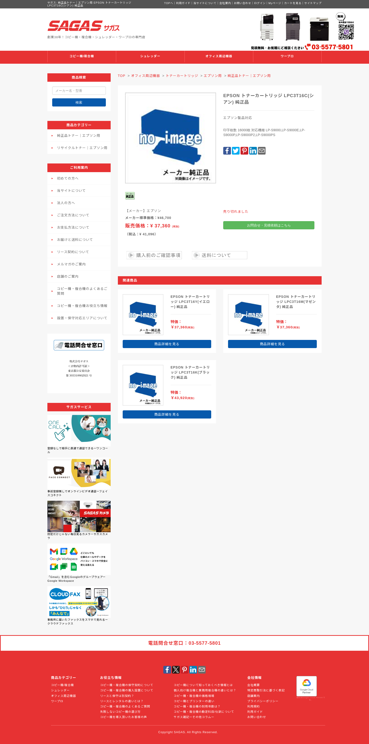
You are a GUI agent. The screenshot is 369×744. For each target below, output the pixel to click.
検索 (79, 102)
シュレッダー (150, 56)
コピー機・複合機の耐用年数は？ (197, 706)
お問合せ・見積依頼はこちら (269, 225)
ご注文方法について (73, 215)
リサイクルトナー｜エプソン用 (82, 148)
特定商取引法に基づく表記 (266, 690)
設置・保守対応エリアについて (82, 318)
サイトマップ (313, 3)
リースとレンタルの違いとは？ (122, 701)
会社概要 (253, 685)
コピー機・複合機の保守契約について (126, 685)
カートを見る (292, 3)
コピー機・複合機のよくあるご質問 (82, 291)
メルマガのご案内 (71, 264)
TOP (121, 76)
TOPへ (168, 3)
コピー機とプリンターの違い (194, 701)
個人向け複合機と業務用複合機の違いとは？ (205, 690)
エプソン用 (213, 76)
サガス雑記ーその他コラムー (194, 717)
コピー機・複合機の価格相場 (194, 696)
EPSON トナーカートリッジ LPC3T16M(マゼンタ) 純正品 (296, 302)
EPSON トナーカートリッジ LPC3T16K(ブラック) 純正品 (190, 372)
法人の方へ (66, 203)
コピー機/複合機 (82, 56)
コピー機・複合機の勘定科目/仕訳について (204, 711)
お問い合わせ (242, 3)
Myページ (274, 3)
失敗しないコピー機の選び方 (120, 711)
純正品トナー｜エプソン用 (78, 136)
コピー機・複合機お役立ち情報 (82, 306)
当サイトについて (204, 3)
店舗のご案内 (68, 276)
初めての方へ (68, 178)
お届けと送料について (75, 240)
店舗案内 (253, 696)
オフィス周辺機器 (218, 56)
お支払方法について (73, 227)
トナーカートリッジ (182, 76)
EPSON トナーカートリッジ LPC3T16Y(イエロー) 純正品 (190, 302)
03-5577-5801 (205, 643)
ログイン (260, 3)
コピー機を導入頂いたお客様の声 (123, 717)
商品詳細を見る (166, 344)
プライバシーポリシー (263, 701)
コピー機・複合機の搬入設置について (126, 690)
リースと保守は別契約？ (117, 696)
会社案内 (225, 3)
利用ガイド (183, 3)
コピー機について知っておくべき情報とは (203, 685)
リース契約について (73, 252)
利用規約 (253, 706)
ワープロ (287, 56)
